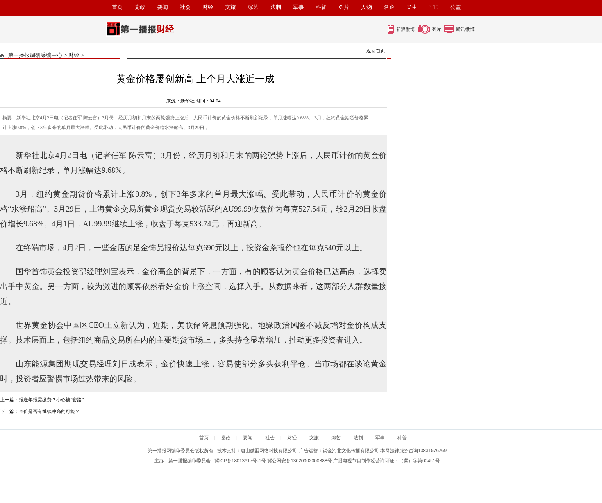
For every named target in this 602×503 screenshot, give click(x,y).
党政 (139, 7)
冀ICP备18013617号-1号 (240, 460)
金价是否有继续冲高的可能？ (49, 411)
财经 (207, 7)
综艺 (253, 7)
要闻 (162, 7)
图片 (343, 7)
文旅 (230, 7)
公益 (455, 7)
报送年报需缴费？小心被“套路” (51, 399)
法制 (275, 7)
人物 (366, 7)
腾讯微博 (465, 29)
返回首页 (375, 51)
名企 (389, 7)
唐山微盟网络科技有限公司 (269, 450)
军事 (298, 7)
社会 (185, 7)
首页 (117, 7)
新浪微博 (405, 29)
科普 (321, 7)
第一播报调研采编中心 (35, 55)
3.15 (434, 7)
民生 (411, 7)
